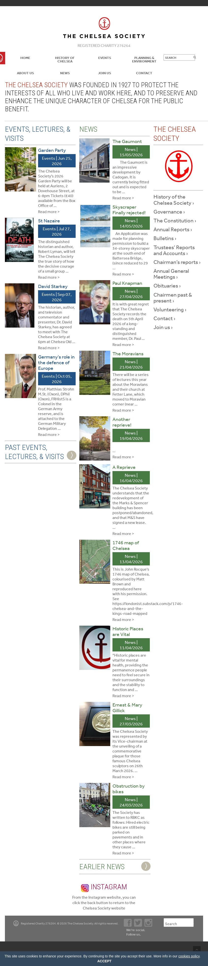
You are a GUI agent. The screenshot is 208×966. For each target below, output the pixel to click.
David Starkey (53, 286)
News (65, 73)
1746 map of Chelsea (125, 545)
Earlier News (102, 866)
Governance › (169, 211)
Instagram (104, 887)
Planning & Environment (144, 59)
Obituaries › (167, 285)
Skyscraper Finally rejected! (129, 209)
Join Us (104, 73)
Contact (144, 73)
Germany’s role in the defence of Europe (56, 362)
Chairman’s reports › (177, 262)
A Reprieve (124, 467)
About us (25, 73)
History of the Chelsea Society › (173, 199)
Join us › (163, 327)
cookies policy (188, 956)
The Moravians (127, 353)
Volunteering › (169, 309)
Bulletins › (164, 238)
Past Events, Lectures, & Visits (34, 452)
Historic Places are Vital (127, 631)
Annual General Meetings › (171, 274)
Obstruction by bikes (128, 788)
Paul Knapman (127, 283)
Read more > (49, 211)
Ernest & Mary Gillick (127, 707)
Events (104, 58)
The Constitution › (174, 220)
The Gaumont (127, 141)
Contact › (164, 318)
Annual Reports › (172, 229)
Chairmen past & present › (172, 297)
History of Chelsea (65, 59)
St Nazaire (49, 220)
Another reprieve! (121, 422)
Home (25, 58)
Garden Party (52, 150)
